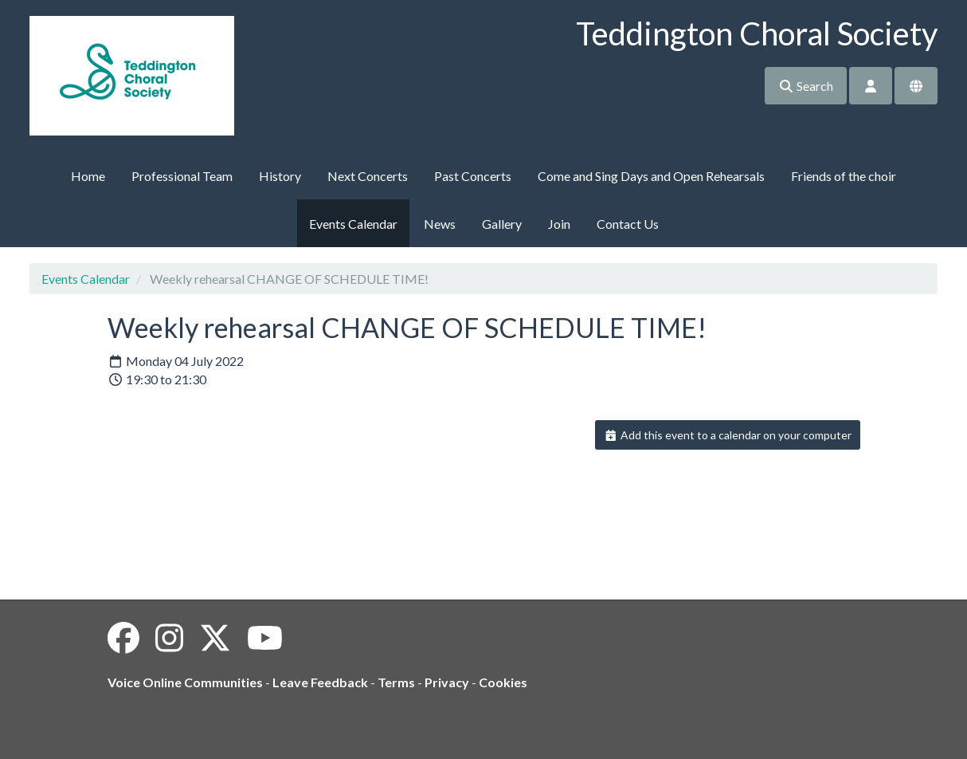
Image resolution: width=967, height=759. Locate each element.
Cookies (503, 682)
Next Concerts (367, 175)
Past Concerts (472, 175)
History (280, 175)
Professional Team (182, 175)
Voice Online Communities (185, 682)
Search (805, 85)
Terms (396, 682)
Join (559, 223)
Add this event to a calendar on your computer (728, 435)
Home (88, 175)
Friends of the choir (843, 175)
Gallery (502, 223)
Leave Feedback (320, 682)
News (440, 223)
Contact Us (628, 223)
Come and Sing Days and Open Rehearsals (651, 175)
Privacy (447, 682)
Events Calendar (353, 223)
